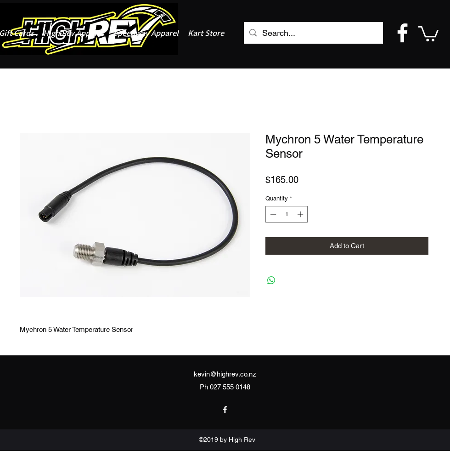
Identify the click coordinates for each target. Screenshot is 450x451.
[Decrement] (272, 214)
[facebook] (402, 33)
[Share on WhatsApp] (271, 280)
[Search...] (313, 33)
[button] (428, 32)
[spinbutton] (287, 214)
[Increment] (301, 214)
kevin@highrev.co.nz (225, 374)
